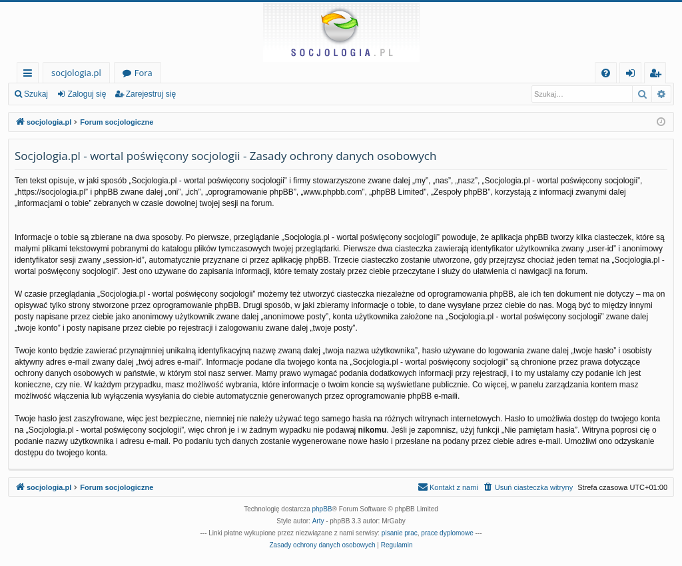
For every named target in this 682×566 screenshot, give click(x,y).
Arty (318, 521)
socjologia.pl (76, 73)
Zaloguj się (86, 94)
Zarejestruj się (151, 94)
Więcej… (30, 75)
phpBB (322, 509)
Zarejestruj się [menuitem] (658, 75)
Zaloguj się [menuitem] (633, 75)
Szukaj (36, 94)
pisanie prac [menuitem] (400, 533)
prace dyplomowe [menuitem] (447, 533)
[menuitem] (605, 73)
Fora (144, 73)
